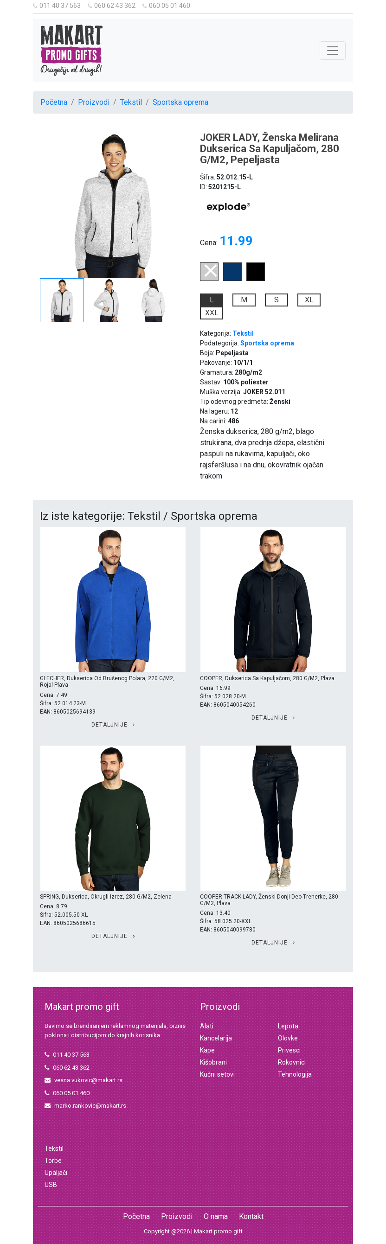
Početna (53, 102)
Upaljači (56, 1172)
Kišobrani (213, 1062)
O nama (216, 1216)
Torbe (53, 1160)
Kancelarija (216, 1038)
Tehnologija (295, 1074)
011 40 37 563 (57, 5)
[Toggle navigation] (333, 50)
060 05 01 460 (166, 5)
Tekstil (131, 102)
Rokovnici (292, 1062)
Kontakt (251, 1216)
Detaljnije (113, 724)
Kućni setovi (217, 1074)
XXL (212, 312)
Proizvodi (93, 102)
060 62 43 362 (111, 5)
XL (309, 299)
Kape (207, 1050)
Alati (206, 1026)
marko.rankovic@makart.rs (85, 1105)
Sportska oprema (180, 102)
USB (51, 1184)
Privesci (289, 1050)
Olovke (288, 1038)
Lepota (288, 1026)
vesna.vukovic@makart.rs (83, 1080)
